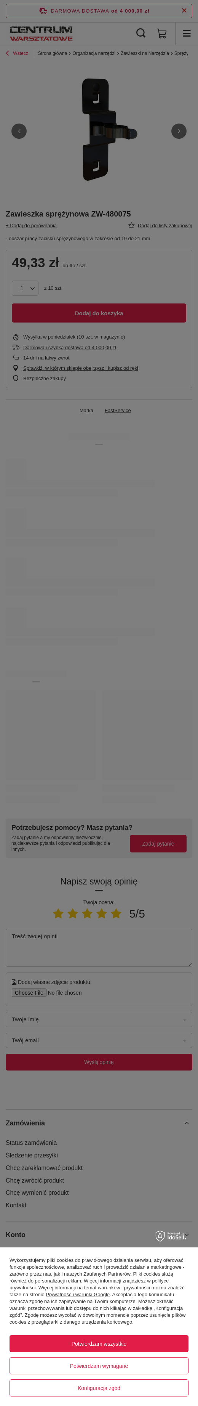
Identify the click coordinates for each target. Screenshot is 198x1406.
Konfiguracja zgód (99, 1388)
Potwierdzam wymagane (99, 1366)
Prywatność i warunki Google (78, 1294)
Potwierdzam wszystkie (99, 1344)
